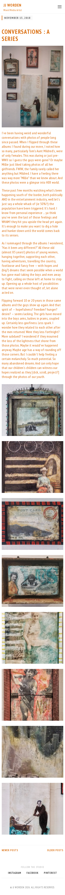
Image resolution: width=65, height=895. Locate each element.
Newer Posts (10, 850)
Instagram (14, 872)
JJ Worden (12, 5)
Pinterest (50, 872)
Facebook (32, 872)
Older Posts (55, 850)
